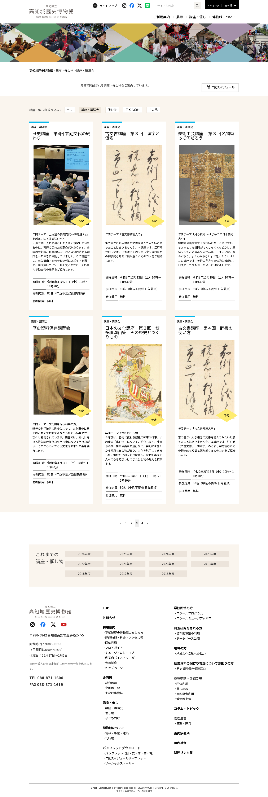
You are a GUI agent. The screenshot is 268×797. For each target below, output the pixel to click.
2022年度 (84, 564)
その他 (153, 110)
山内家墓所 (182, 733)
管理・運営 (183, 723)
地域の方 (180, 648)
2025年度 (126, 554)
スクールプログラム (189, 613)
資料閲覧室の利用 (188, 633)
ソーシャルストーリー (120, 763)
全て (70, 110)
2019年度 (210, 564)
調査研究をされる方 (188, 628)
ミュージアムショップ (119, 653)
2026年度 (84, 554)
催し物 (112, 110)
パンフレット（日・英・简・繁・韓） (130, 753)
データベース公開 (188, 638)
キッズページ (114, 668)
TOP (106, 608)
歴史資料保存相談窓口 (191, 668)
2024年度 (168, 554)
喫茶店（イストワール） (121, 658)
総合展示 (111, 683)
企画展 (107, 677)
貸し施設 (182, 689)
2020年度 (168, 564)
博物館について (224, 16)
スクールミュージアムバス (193, 618)
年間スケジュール (222, 87)
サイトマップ (105, 6)
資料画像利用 (185, 694)
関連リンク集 (183, 752)
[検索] (197, 5)
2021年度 (126, 564)
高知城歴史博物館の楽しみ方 (124, 632)
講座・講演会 (90, 110)
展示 (179, 16)
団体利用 (111, 642)
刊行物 (109, 738)
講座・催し (197, 16)
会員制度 (111, 663)
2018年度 (84, 574)
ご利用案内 (161, 16)
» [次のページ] (147, 523)
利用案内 (109, 627)
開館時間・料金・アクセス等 (124, 637)
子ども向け (132, 110)
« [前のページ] (120, 523)
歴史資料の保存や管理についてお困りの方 (204, 663)
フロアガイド (114, 647)
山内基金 (180, 743)
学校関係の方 (183, 608)
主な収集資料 (114, 693)
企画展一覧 (112, 688)
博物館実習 (183, 699)
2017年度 (126, 574)
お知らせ (109, 617)
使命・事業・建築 (117, 733)
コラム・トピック (186, 708)
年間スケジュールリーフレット (125, 758)
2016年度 (168, 574)
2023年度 (210, 554)
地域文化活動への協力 (191, 653)
